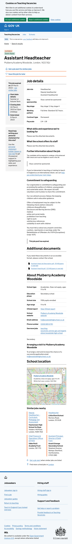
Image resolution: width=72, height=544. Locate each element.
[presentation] (46, 386)
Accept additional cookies (15, 19)
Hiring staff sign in (44, 490)
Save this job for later (16, 74)
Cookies (7, 526)
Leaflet (42, 404)
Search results (17, 44)
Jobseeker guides (11, 499)
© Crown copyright (60, 538)
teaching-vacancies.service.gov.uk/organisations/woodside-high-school (53, 330)
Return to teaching (11, 503)
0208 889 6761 (47, 324)
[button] (47, 386)
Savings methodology (24, 528)
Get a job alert (35, 460)
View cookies (56, 20)
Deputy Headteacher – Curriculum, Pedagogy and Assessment (34, 417)
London (51, 464)
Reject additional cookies (38, 19)
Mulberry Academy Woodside (43, 376)
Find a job (8, 495)
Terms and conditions (33, 526)
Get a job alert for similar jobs (20, 69)
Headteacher (53, 413)
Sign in (6, 30)
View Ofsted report (48, 309)
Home (6, 44)
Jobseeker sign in (10, 490)
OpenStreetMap (56, 404)
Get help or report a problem (48, 508)
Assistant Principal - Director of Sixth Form (56, 438)
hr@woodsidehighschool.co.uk (52, 320)
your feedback (27, 39)
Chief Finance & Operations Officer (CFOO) (36, 438)
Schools (32, 34)
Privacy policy (17, 526)
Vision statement (40, 528)
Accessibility (9, 528)
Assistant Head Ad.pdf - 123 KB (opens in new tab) (47, 268)
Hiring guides (42, 495)
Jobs (24, 34)
